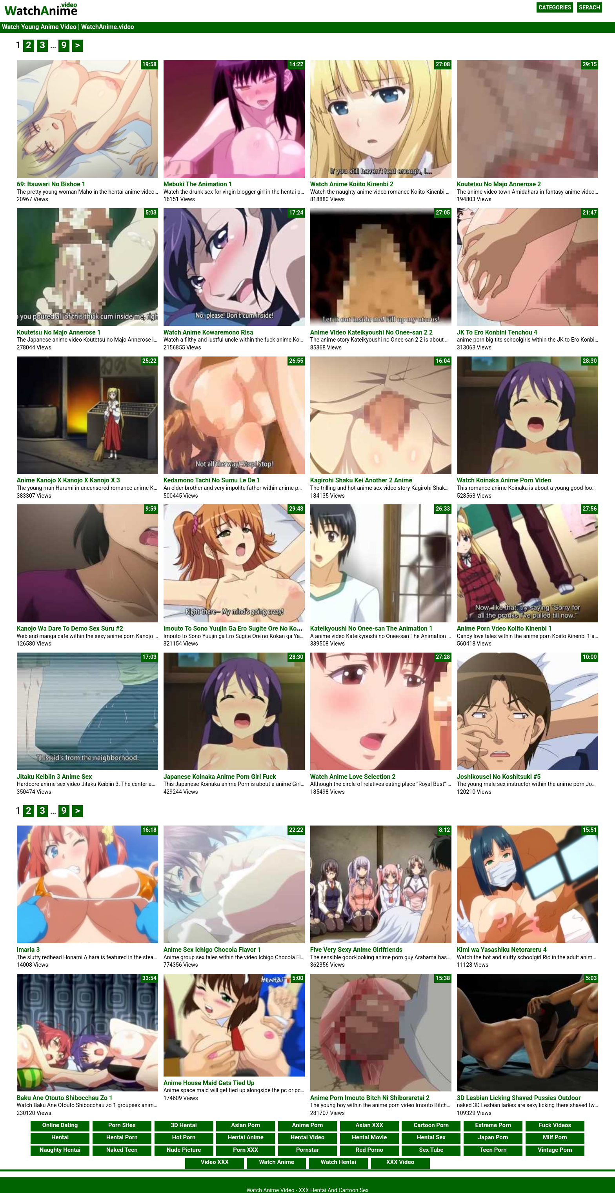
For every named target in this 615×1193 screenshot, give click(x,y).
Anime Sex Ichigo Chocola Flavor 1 (212, 949)
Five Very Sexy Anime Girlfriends (356, 949)
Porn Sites (122, 1125)
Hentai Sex (431, 1137)
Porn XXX (245, 1149)
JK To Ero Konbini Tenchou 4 (497, 332)
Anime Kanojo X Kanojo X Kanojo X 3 (68, 480)
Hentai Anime (246, 1137)
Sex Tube (431, 1149)
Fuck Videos (555, 1125)
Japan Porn (493, 1137)
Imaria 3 (28, 949)
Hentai (60, 1137)
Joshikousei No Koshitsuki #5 (499, 776)
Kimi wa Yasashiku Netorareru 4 (502, 949)
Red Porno (369, 1149)
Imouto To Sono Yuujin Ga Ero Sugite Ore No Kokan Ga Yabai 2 (251, 628)
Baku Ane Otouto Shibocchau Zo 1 (65, 1098)
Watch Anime (276, 1162)
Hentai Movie (369, 1137)
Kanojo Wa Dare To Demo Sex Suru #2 (70, 628)
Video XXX (215, 1162)
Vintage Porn (555, 1149)
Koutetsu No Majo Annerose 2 (499, 184)
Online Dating (60, 1125)
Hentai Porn (122, 1137)
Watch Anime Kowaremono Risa (208, 332)
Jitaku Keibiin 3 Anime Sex (54, 776)
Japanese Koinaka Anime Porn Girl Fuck (220, 776)
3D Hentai (184, 1125)
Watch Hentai (338, 1162)
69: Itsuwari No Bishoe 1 (51, 184)
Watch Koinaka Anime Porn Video (504, 480)
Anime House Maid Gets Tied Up (209, 1083)
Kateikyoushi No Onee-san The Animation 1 (371, 628)
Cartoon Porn (431, 1125)
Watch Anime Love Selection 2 (353, 776)
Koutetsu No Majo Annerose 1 (59, 332)
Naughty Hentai (60, 1149)
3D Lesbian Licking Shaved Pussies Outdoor (519, 1098)
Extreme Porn (493, 1125)
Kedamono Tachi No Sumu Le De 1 (212, 480)
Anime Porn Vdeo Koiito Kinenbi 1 (504, 628)
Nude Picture (184, 1149)
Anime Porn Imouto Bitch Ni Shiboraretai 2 (370, 1098)
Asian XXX (369, 1125)
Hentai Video (308, 1137)
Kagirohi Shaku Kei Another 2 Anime (361, 480)
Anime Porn (307, 1125)
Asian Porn (245, 1125)
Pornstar (307, 1149)
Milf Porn (555, 1137)
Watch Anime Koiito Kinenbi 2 (351, 184)
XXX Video (400, 1162)
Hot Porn (184, 1137)
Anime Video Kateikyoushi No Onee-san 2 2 (371, 332)
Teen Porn (493, 1149)
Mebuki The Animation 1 (198, 184)
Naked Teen (122, 1149)
